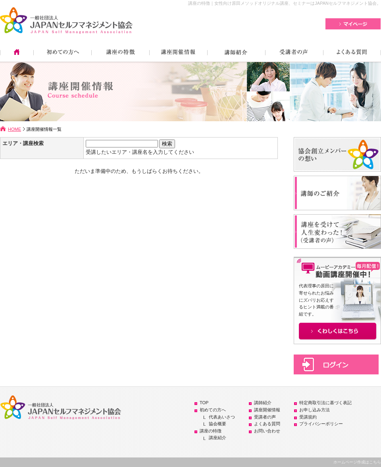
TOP (204, 402)
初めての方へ (213, 409)
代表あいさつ (222, 417)
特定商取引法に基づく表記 (325, 402)
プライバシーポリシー (321, 423)
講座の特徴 (210, 430)
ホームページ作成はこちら (357, 462)
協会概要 (217, 423)
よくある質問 (267, 423)
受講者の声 (265, 417)
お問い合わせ (267, 430)
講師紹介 (262, 402)
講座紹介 (217, 437)
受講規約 (308, 417)
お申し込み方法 (314, 409)
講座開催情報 (267, 409)
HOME (14, 129)
